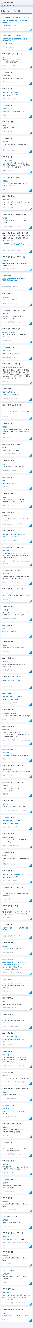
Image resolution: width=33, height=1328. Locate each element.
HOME (3, 6)
